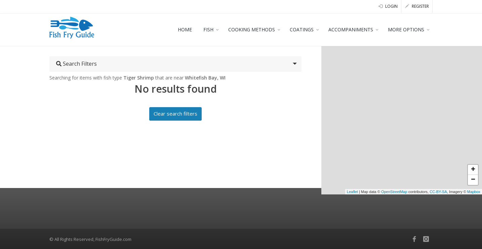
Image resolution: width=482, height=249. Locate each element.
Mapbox (473, 192)
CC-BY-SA (438, 192)
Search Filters (76, 63)
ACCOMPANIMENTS (350, 29)
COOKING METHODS (251, 29)
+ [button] (473, 170)
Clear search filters (175, 113)
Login (388, 6)
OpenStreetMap (394, 192)
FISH (208, 29)
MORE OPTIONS (406, 29)
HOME (185, 29)
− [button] (473, 180)
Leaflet (352, 192)
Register (417, 6)
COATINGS (302, 29)
